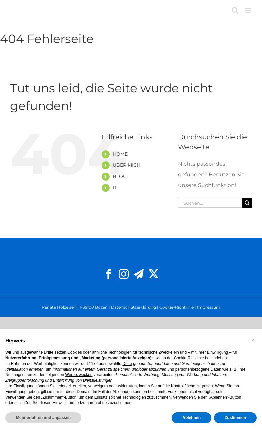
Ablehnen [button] (191, 417)
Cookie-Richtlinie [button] (189, 358)
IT (115, 188)
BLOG (120, 176)
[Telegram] (139, 274)
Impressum (208, 307)
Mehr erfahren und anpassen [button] (43, 417)
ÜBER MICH (126, 165)
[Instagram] (124, 274)
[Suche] (247, 203)
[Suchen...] (210, 203)
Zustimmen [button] (235, 417)
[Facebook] (109, 274)
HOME (120, 154)
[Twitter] (154, 274)
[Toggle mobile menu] (248, 10)
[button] (253, 340)
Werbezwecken (78, 374)
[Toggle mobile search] (235, 10)
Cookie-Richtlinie (176, 307)
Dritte (127, 363)
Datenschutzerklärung (133, 307)
